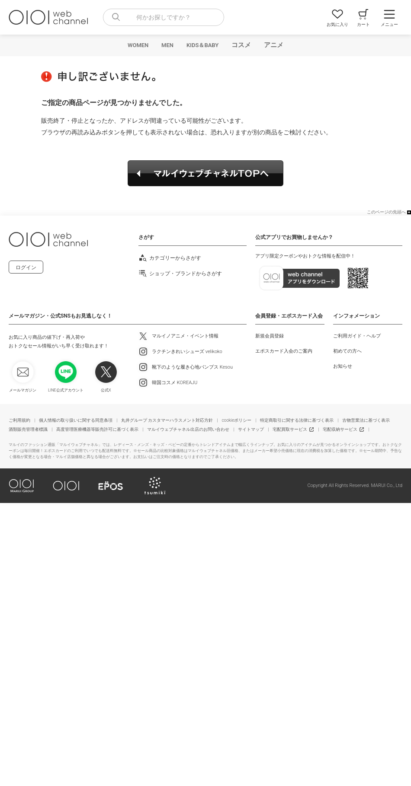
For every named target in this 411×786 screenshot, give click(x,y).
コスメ (241, 45)
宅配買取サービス (290, 429)
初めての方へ (347, 351)
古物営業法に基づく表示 (366, 420)
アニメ (273, 45)
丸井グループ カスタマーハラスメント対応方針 (167, 420)
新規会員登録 (269, 336)
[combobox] (163, 17)
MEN (167, 45)
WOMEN (138, 45)
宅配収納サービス (340, 429)
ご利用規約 (19, 420)
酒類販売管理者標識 (28, 429)
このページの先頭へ (386, 212)
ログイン (26, 267)
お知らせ (342, 366)
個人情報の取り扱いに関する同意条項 (75, 420)
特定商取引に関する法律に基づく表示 (297, 420)
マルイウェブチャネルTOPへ (205, 173)
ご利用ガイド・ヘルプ (357, 336)
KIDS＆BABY (202, 45)
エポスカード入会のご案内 (283, 351)
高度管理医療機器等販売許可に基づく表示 (97, 429)
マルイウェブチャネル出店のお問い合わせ (188, 429)
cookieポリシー (236, 420)
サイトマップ (251, 429)
